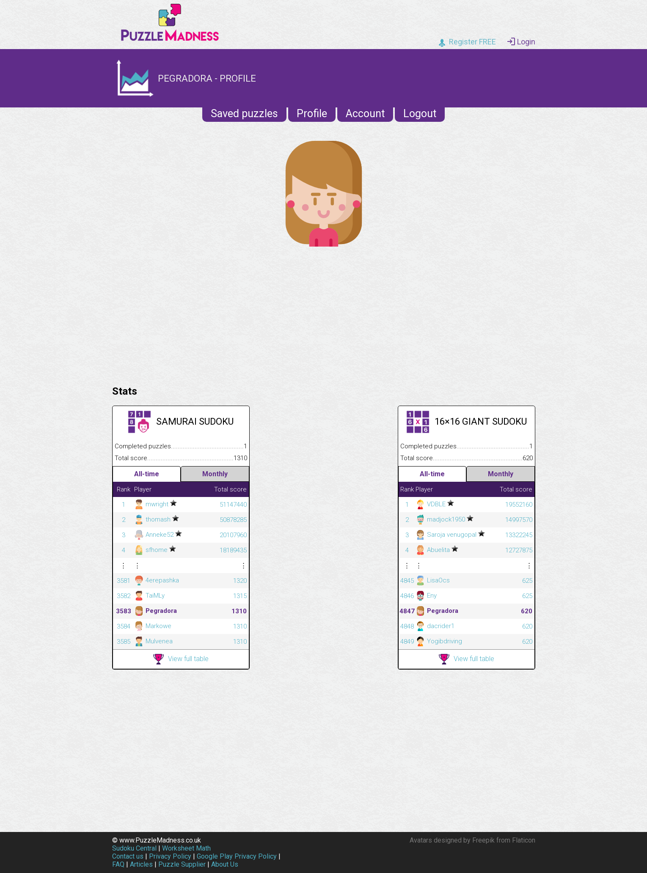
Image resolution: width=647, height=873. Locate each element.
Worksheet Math (186, 848)
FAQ (118, 864)
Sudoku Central (134, 848)
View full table (181, 659)
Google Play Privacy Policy (237, 856)
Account (365, 113)
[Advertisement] (323, 314)
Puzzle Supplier (182, 864)
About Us (224, 864)
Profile (312, 113)
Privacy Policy (170, 856)
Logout (419, 113)
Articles (141, 864)
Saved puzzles (244, 113)
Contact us (127, 856)
